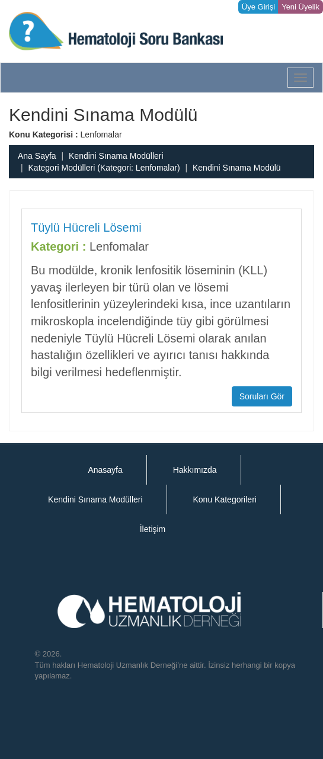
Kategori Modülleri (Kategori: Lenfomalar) (104, 167)
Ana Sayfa (37, 156)
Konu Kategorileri (225, 499)
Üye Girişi (258, 6)
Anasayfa (105, 470)
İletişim (153, 529)
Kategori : (58, 246)
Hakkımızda (195, 470)
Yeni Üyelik (300, 6)
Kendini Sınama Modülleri (116, 156)
